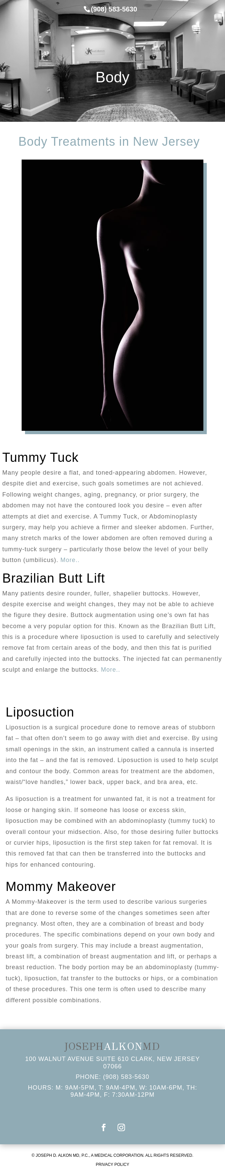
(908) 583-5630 (126, 1076)
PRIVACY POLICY (112, 1164)
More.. (70, 560)
